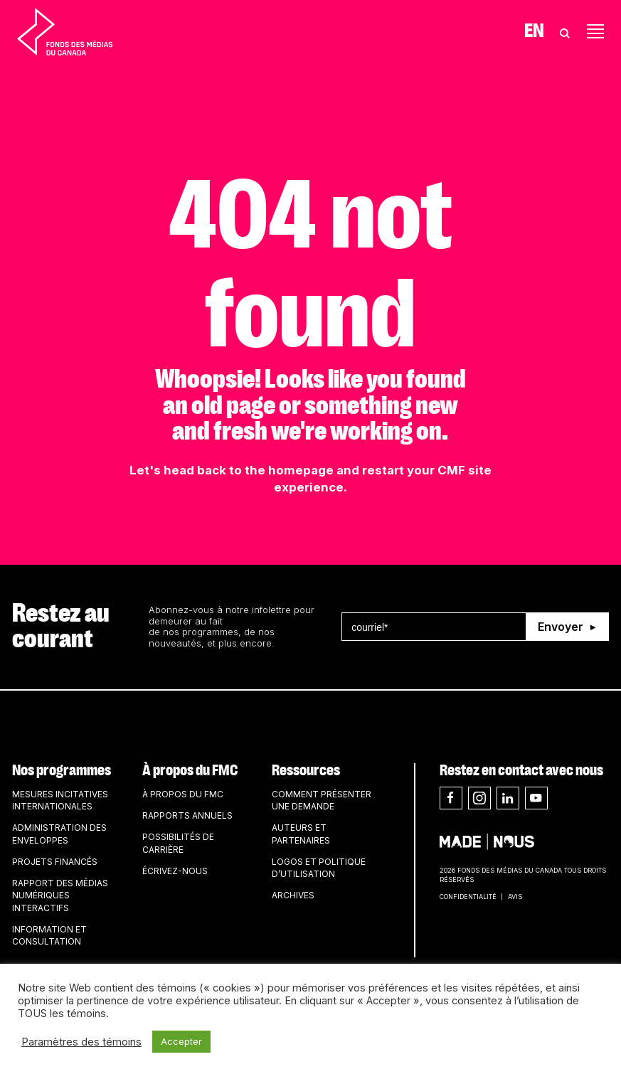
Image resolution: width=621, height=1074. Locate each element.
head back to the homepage (249, 470)
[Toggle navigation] (595, 31)
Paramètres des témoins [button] (81, 1042)
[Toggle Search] (565, 31)
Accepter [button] (181, 1041)
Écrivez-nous (175, 871)
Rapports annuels (187, 815)
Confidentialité (468, 896)
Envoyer (560, 627)
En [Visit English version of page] (534, 31)
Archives (293, 895)
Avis (515, 896)
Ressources (306, 770)
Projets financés (54, 861)
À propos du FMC (190, 770)
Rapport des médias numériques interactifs (60, 895)
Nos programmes (61, 770)
